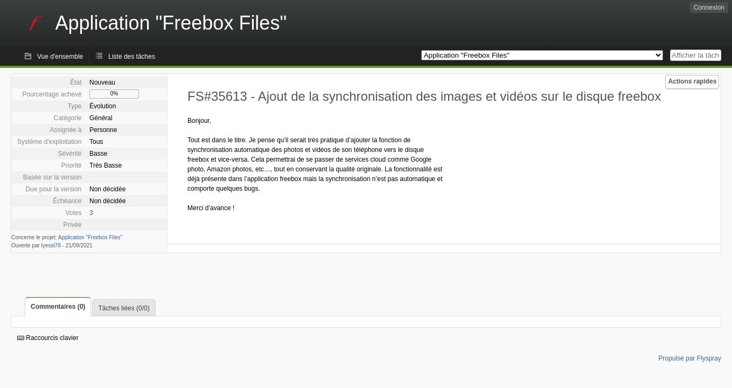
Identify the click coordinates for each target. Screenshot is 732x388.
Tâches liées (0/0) (123, 308)
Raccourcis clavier (48, 338)
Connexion (709, 7)
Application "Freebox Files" (90, 237)
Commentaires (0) (58, 306)
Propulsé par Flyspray (689, 358)
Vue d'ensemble (60, 56)
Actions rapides (692, 81)
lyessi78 (51, 245)
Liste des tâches (131, 56)
